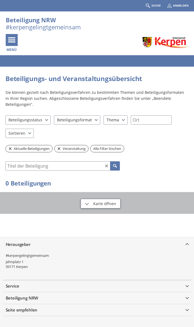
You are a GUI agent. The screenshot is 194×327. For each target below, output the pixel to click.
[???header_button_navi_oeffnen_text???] (12, 40)
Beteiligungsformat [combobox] (74, 119)
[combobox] (151, 120)
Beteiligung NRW (31, 20)
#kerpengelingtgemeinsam (27, 255)
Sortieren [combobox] (16, 133)
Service (12, 286)
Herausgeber (18, 244)
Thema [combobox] (113, 119)
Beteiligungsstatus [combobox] (25, 119)
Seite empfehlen (22, 310)
